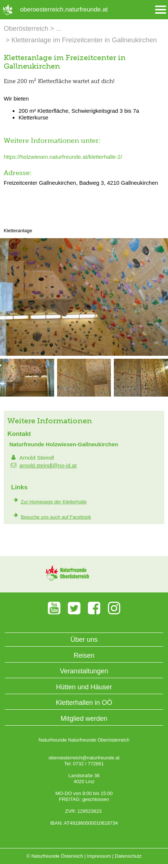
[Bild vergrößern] (84, 354)
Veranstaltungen (84, 671)
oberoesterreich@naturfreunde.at (84, 757)
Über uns (84, 639)
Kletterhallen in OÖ (84, 702)
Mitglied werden (83, 718)
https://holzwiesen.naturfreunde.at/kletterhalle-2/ (63, 157)
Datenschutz (128, 856)
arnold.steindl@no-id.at (47, 465)
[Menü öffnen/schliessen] (160, 10)
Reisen (83, 655)
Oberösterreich (26, 28)
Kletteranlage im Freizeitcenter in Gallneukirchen (84, 40)
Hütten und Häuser (84, 687)
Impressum (99, 856)
